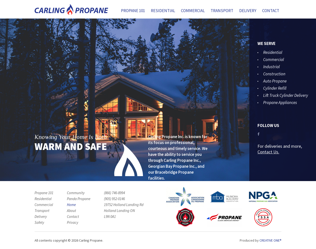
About (71, 210)
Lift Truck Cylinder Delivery (285, 95)
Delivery (247, 10)
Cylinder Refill (274, 88)
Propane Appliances (280, 102)
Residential (163, 10)
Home (71, 204)
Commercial (193, 10)
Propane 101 (133, 10)
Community (76, 192)
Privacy (72, 222)
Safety (39, 222)
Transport (222, 10)
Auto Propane (275, 81)
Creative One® (270, 240)
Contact (270, 10)
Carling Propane (71, 9)
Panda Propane (78, 198)
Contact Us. (268, 152)
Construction (274, 74)
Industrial (271, 66)
